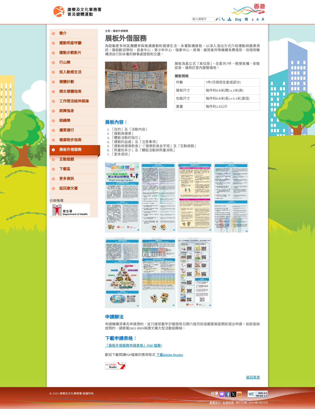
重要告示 (215, 402)
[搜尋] (203, 19)
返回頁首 (253, 377)
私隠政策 (228, 402)
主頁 (107, 31)
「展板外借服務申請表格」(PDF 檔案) (133, 345)
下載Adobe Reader (169, 355)
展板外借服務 (120, 31)
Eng (238, 19)
